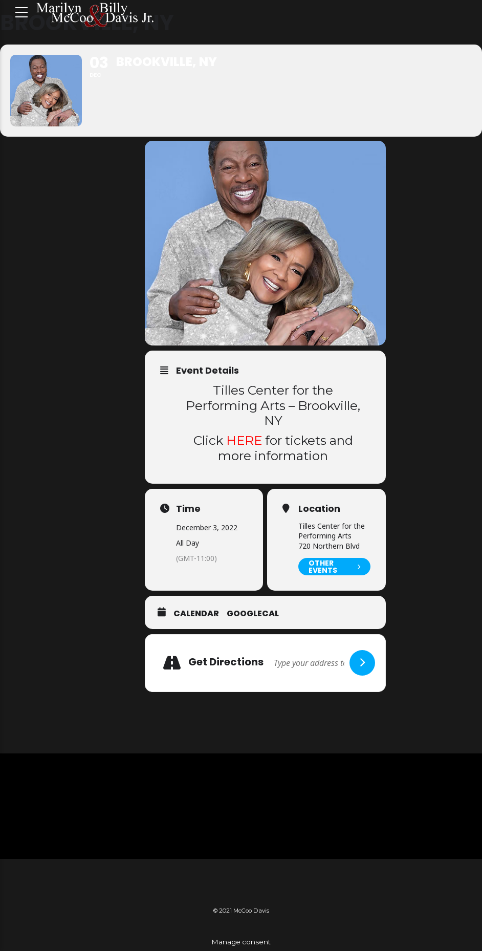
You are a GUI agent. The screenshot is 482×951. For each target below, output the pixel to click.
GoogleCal (253, 614)
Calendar (196, 614)
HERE (244, 440)
